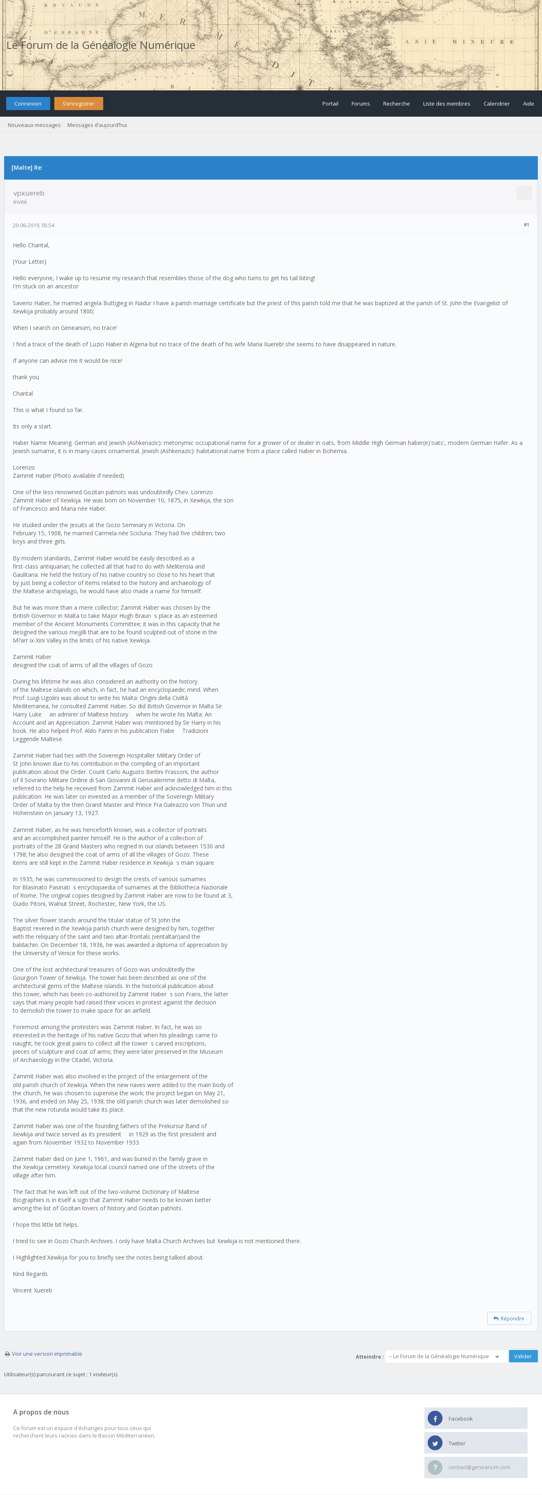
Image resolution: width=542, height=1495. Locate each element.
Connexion (28, 103)
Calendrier (497, 103)
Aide (528, 103)
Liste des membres (446, 103)
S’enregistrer (79, 103)
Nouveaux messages (34, 125)
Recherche (396, 103)
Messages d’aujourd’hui (97, 125)
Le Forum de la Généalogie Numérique (100, 44)
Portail (330, 103)
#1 (526, 224)
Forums (361, 103)
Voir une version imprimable (47, 1353)
